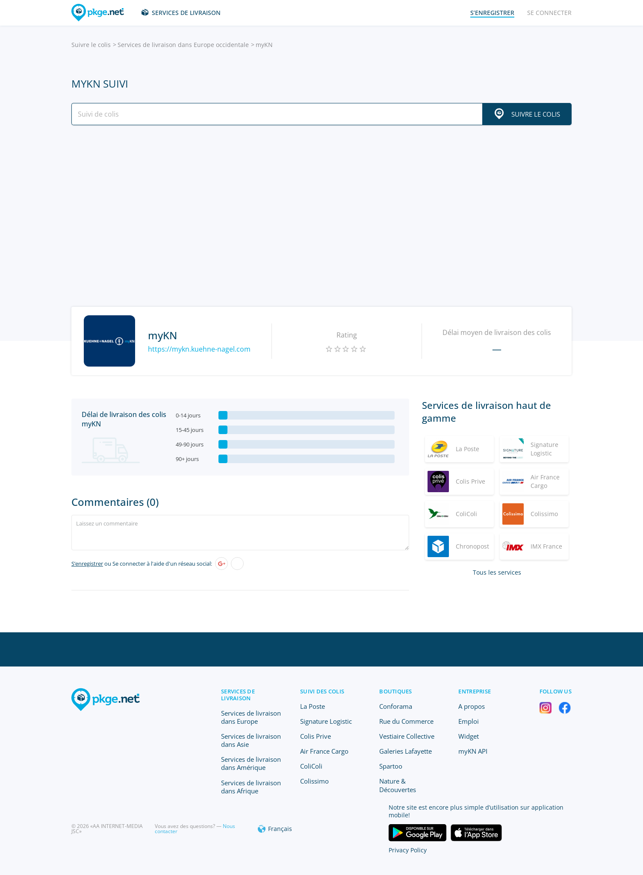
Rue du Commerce (406, 721)
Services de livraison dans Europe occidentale (183, 45)
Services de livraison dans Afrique (251, 786)
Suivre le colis (91, 45)
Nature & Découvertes (397, 785)
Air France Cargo (324, 751)
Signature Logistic (326, 721)
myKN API (472, 751)
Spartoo (390, 766)
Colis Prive (315, 736)
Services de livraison (186, 13)
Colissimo (314, 781)
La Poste (312, 706)
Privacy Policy (408, 850)
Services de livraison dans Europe (251, 717)
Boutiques (395, 691)
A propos (471, 706)
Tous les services (497, 572)
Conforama (395, 706)
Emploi (468, 721)
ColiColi (311, 766)
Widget (468, 736)
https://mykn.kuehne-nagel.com (199, 349)
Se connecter (549, 13)
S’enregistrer (87, 563)
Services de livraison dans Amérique (251, 763)
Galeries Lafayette (405, 751)
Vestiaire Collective (406, 736)
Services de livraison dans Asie (251, 740)
